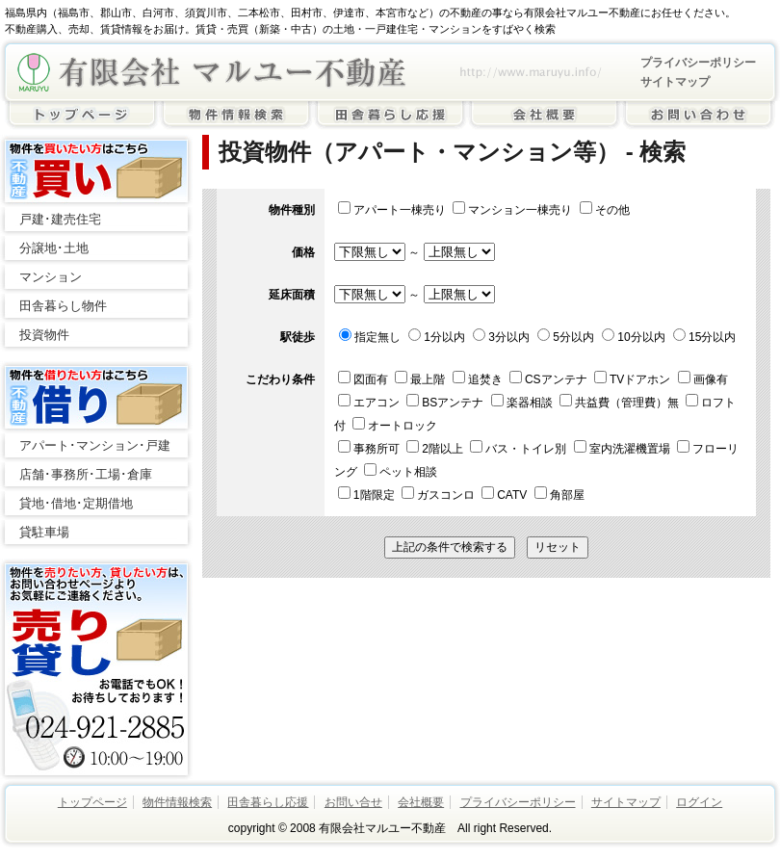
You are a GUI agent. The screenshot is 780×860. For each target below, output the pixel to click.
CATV (505, 495)
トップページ (92, 802)
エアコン (370, 402)
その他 (605, 210)
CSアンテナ (549, 379)
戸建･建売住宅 (60, 219)
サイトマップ (675, 82)
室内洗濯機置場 (623, 449)
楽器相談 (523, 402)
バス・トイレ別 (519, 449)
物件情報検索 (177, 802)
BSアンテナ (446, 402)
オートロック (394, 425)
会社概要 (421, 802)
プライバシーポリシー (698, 62)
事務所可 (370, 449)
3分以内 (501, 337)
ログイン (699, 802)
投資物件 (44, 334)
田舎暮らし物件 (63, 306)
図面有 (364, 379)
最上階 (421, 379)
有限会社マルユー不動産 (211, 72)
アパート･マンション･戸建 (94, 445)
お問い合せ (353, 802)
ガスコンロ (440, 495)
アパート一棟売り (392, 210)
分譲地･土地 (54, 248)
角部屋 (559, 495)
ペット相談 (400, 472)
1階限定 (368, 495)
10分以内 (633, 337)
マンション (50, 277)
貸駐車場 (44, 532)
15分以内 (704, 337)
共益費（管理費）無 (620, 402)
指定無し (370, 337)
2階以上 (436, 449)
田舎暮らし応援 (267, 802)
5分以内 (565, 337)
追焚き (479, 379)
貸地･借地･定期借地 (76, 503)
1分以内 (436, 337)
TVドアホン (634, 379)
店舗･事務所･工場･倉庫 (85, 474)
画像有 (703, 379)
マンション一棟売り (512, 210)
